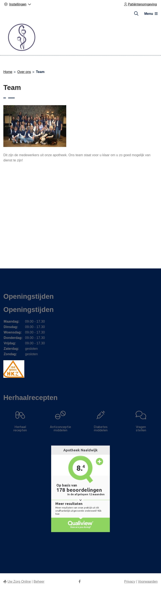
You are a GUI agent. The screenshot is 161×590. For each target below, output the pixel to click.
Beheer (39, 581)
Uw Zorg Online (19, 581)
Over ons (24, 72)
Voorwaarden (148, 581)
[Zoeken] (136, 13)
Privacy (129, 581)
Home (7, 72)
